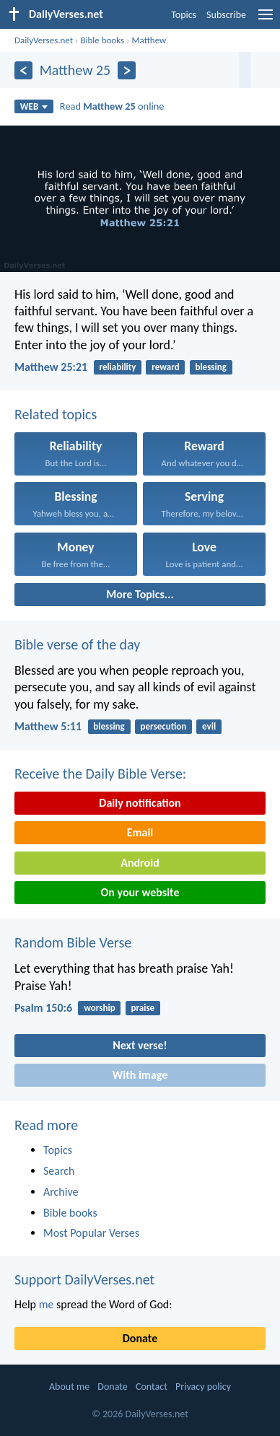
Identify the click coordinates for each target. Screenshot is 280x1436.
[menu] (265, 20)
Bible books (102, 40)
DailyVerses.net (43, 40)
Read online (112, 106)
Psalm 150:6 (43, 1008)
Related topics (55, 414)
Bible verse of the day (77, 644)
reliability (117, 367)
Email (140, 832)
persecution (164, 726)
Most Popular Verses (91, 1233)
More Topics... (139, 594)
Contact (151, 1386)
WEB (34, 106)
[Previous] (23, 70)
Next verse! (140, 1045)
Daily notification (139, 803)
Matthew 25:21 (50, 367)
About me (69, 1386)
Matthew (148, 40)
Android (140, 863)
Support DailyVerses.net (84, 1279)
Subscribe (226, 15)
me (46, 1304)
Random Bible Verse (72, 942)
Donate (140, 1338)
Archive (60, 1192)
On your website (140, 892)
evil (209, 726)
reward (165, 367)
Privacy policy (203, 1386)
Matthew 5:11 (48, 726)
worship (99, 1007)
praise (142, 1007)
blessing (210, 367)
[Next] (127, 70)
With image (140, 1075)
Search (59, 1171)
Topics (183, 15)
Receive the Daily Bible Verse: (100, 773)
